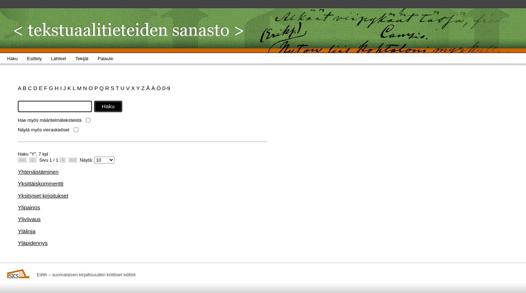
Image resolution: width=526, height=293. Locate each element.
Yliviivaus (29, 219)
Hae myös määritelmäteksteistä (50, 120)
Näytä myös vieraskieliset (43, 129)
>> (73, 160)
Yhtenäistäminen (38, 172)
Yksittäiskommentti (40, 183)
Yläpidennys (33, 243)
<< (22, 160)
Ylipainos (29, 207)
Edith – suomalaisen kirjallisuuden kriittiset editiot (86, 274)
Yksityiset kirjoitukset (43, 196)
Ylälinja (27, 231)
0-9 (166, 88)
